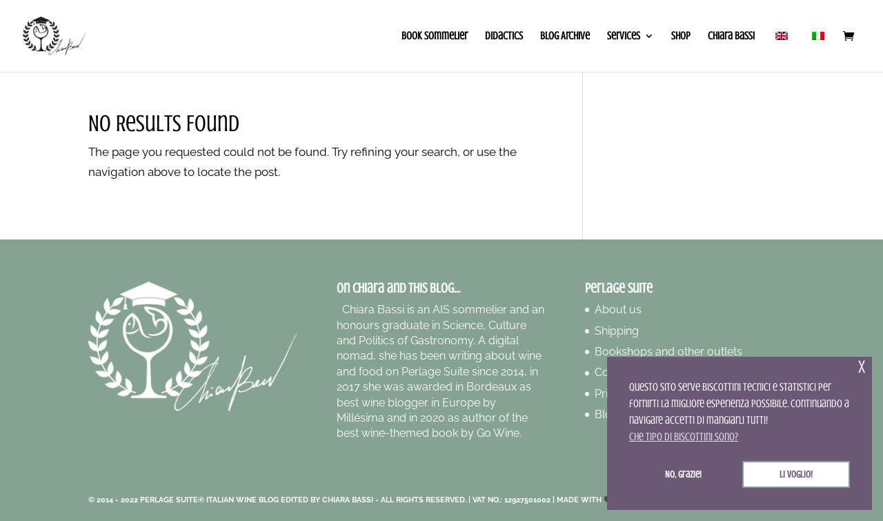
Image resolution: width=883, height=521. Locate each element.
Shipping (617, 330)
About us (618, 309)
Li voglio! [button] (796, 474)
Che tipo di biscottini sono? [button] (683, 437)
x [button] (861, 366)
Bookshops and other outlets (668, 351)
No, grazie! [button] (683, 474)
